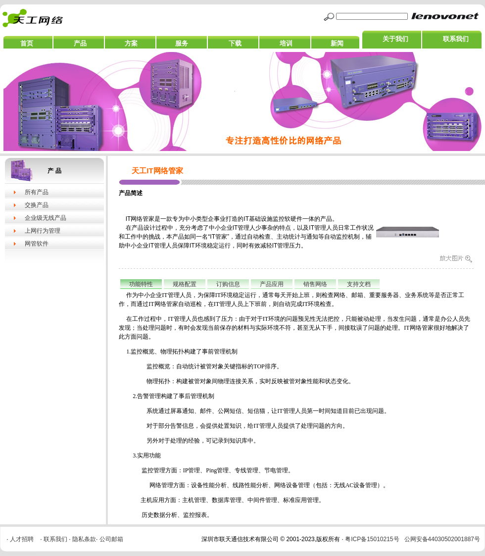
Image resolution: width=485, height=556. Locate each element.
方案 (131, 43)
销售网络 (315, 284)
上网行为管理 (42, 230)
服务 (181, 43)
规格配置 (184, 284)
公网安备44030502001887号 (442, 539)
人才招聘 (22, 539)
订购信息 (228, 284)
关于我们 (395, 39)
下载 (235, 43)
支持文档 (359, 284)
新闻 (337, 43)
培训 (286, 43)
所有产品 (36, 192)
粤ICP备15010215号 (372, 539)
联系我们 (456, 39)
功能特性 (141, 284)
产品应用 (272, 284)
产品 (80, 43)
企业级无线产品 (45, 217)
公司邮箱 (111, 539)
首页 (26, 43)
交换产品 (36, 205)
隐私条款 (84, 539)
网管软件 (36, 243)
